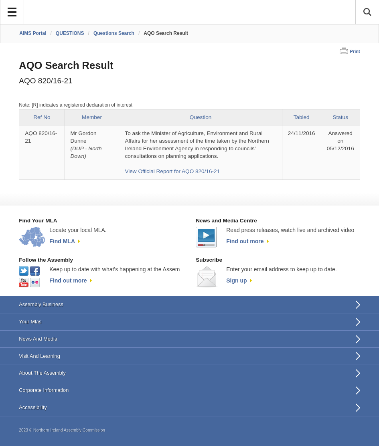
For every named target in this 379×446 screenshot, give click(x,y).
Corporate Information (44, 390)
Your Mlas (30, 322)
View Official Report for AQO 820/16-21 (172, 171)
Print (355, 51)
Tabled (302, 117)
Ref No (41, 117)
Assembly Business (41, 304)
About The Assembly (42, 373)
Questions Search (113, 33)
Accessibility (33, 407)
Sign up (236, 280)
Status (340, 117)
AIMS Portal (32, 33)
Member (92, 117)
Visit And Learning (39, 356)
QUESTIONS (70, 33)
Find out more (244, 241)
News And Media (38, 339)
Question (200, 117)
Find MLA (62, 241)
